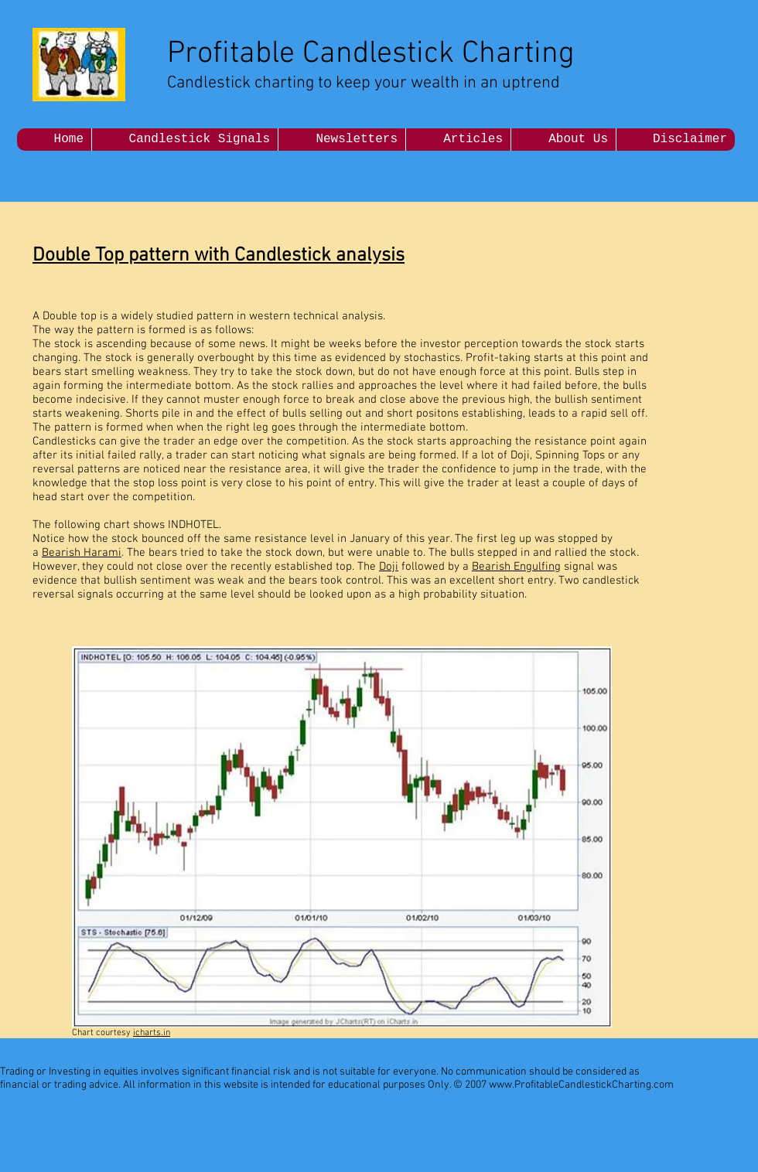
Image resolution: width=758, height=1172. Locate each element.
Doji (388, 567)
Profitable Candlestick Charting (371, 54)
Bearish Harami (81, 553)
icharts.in (151, 1032)
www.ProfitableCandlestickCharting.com (581, 1085)
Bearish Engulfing (516, 567)
